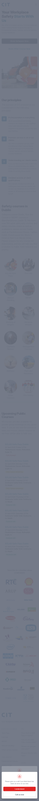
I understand (19, 789)
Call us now (19, 795)
